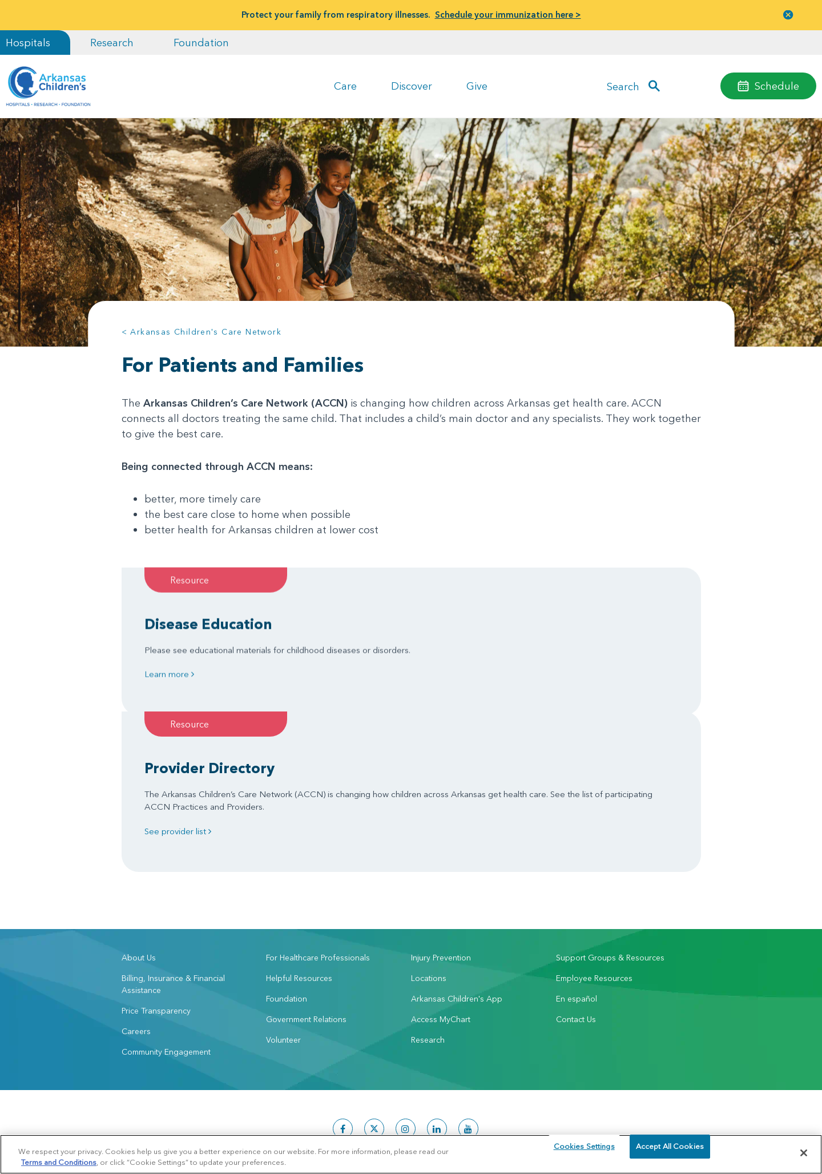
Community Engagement (166, 928)
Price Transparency (156, 887)
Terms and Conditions (58, 1161)
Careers (136, 908)
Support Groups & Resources (610, 834)
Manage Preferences (337, 1128)
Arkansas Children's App (456, 875)
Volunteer (283, 916)
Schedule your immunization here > (508, 14)
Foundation (201, 42)
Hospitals (28, 42)
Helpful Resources (299, 855)
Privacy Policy (232, 1128)
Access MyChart (440, 896)
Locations (428, 855)
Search (623, 86)
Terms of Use (278, 1128)
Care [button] (345, 86)
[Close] (803, 1152)
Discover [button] (411, 86)
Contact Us (576, 896)
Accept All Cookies (670, 1152)
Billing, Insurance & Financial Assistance (173, 861)
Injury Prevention (441, 834)
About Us (139, 834)
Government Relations (306, 896)
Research (112, 42)
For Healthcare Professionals (318, 834)
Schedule (777, 86)
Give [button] (476, 86)
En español (576, 875)
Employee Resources (594, 855)
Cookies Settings (584, 1152)
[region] (411, 1153)
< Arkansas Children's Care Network (202, 332)
